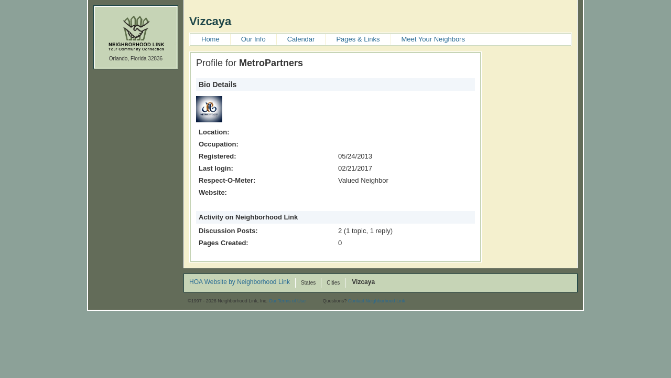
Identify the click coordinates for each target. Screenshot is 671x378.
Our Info (253, 39)
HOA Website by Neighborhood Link (239, 282)
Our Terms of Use (287, 300)
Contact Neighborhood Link (376, 300)
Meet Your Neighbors (433, 39)
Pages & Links (358, 39)
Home (210, 39)
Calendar (301, 39)
